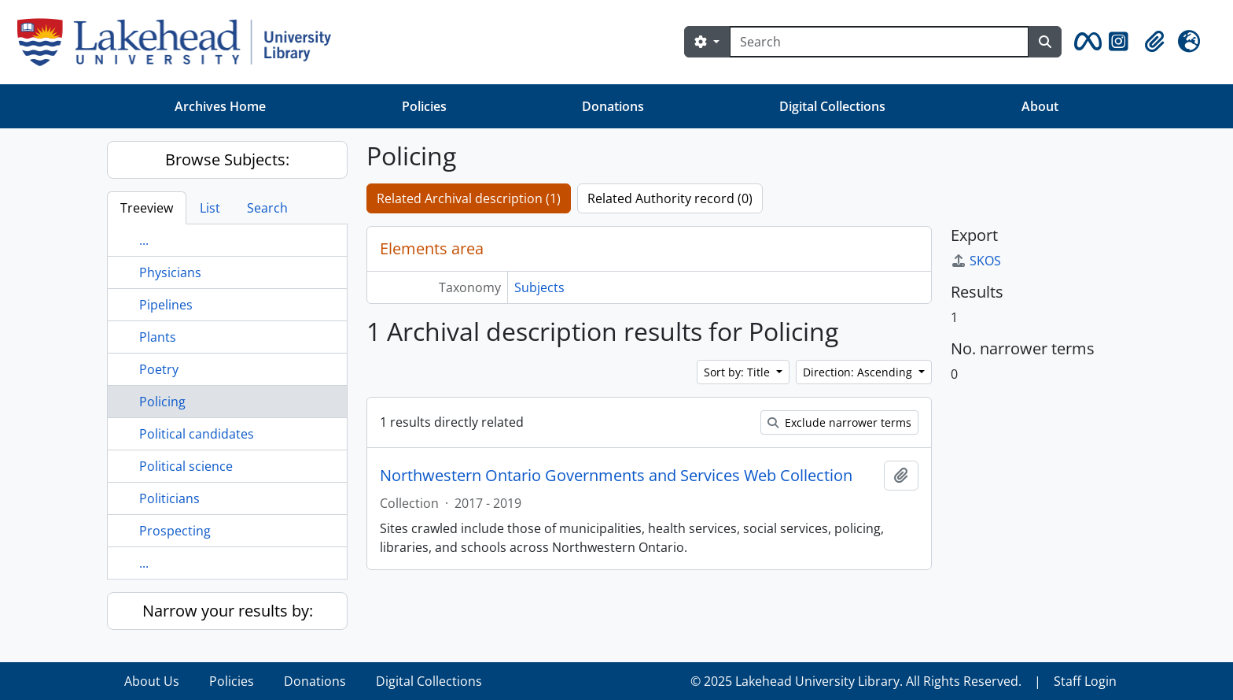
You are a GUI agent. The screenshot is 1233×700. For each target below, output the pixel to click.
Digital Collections (832, 106)
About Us (151, 681)
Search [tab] (267, 208)
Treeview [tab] (146, 208)
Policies (424, 106)
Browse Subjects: (227, 159)
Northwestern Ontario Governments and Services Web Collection (616, 475)
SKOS (976, 260)
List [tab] (210, 208)
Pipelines (166, 304)
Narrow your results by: (227, 610)
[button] (1085, 41)
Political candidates (196, 434)
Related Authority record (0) (670, 198)
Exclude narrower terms (839, 422)
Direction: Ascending (859, 372)
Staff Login (1085, 681)
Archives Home (220, 106)
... (144, 240)
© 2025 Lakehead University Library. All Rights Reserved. (855, 681)
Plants (157, 337)
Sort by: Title (738, 372)
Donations (613, 106)
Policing (162, 401)
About (1039, 106)
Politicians (169, 498)
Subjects (539, 287)
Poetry (159, 369)
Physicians (170, 272)
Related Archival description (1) (469, 198)
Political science (186, 466)
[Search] (879, 41)
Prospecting (175, 530)
